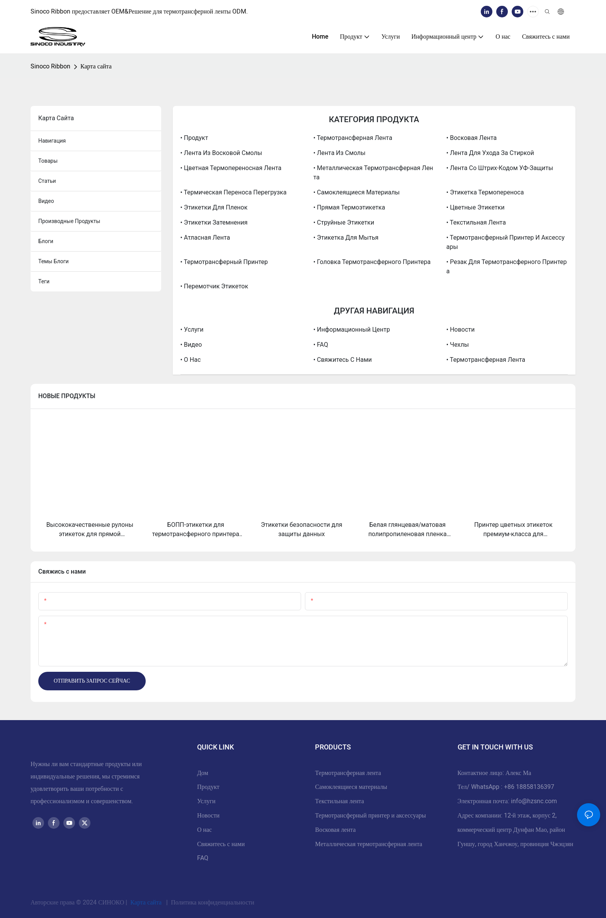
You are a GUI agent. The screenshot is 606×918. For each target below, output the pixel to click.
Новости (208, 815)
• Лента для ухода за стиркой (490, 153)
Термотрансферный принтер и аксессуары (370, 815)
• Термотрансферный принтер (224, 262)
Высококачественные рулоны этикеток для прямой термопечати (89, 530)
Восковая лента (335, 830)
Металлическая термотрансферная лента (368, 844)
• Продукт (194, 137)
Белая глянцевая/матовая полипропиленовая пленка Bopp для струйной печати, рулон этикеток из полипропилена (407, 530)
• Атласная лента (205, 237)
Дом (202, 773)
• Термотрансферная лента (352, 137)
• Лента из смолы (339, 153)
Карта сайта (96, 66)
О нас (204, 830)
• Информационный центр (351, 329)
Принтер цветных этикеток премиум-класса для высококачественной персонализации (513, 530)
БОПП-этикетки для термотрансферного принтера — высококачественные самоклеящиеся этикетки (195, 530)
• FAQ (320, 344)
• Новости (460, 329)
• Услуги (192, 329)
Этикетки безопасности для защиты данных (301, 529)
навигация (52, 141)
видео (46, 201)
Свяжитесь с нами (221, 844)
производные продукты (69, 221)
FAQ (202, 858)
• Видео (191, 344)
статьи (47, 181)
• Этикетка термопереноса (485, 192)
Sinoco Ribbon (50, 66)
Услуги (206, 801)
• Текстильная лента (476, 222)
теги (43, 281)
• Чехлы (457, 344)
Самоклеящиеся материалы (351, 787)
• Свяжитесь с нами (342, 359)
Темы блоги (53, 261)
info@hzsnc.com (534, 801)
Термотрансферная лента (348, 773)
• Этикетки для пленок (214, 207)
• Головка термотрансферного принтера (372, 262)
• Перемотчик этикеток (214, 286)
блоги (45, 241)
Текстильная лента (339, 801)
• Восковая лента (471, 137)
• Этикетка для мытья (346, 237)
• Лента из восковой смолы (221, 153)
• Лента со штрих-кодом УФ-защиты (499, 168)
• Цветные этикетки (475, 207)
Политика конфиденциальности (211, 902)
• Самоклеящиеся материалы (356, 192)
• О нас (190, 359)
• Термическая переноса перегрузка (233, 192)
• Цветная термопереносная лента (231, 168)
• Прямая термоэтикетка (349, 207)
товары (48, 161)
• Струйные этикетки (343, 222)
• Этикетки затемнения (214, 222)
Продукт (208, 787)
